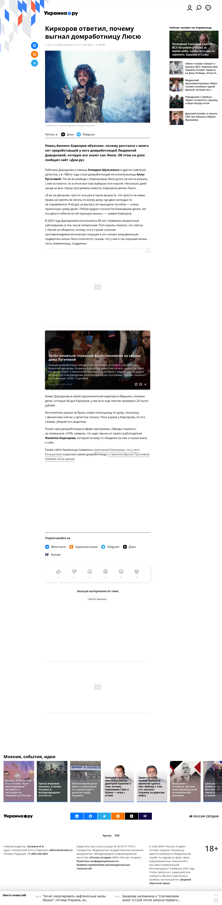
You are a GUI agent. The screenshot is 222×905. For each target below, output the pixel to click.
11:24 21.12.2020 (53, 44)
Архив (107, 835)
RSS (117, 835)
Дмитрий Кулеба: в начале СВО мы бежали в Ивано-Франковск (201, 116)
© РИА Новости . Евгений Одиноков (60, 125)
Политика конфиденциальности (97, 861)
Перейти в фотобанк (86, 125)
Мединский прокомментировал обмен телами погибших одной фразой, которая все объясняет (201, 85)
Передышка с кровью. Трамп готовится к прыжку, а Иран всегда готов (201, 100)
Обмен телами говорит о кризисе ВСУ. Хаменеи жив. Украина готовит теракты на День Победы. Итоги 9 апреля (201, 68)
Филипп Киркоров (97, 599)
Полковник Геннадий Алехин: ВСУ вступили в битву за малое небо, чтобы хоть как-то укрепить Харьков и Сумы (193, 49)
